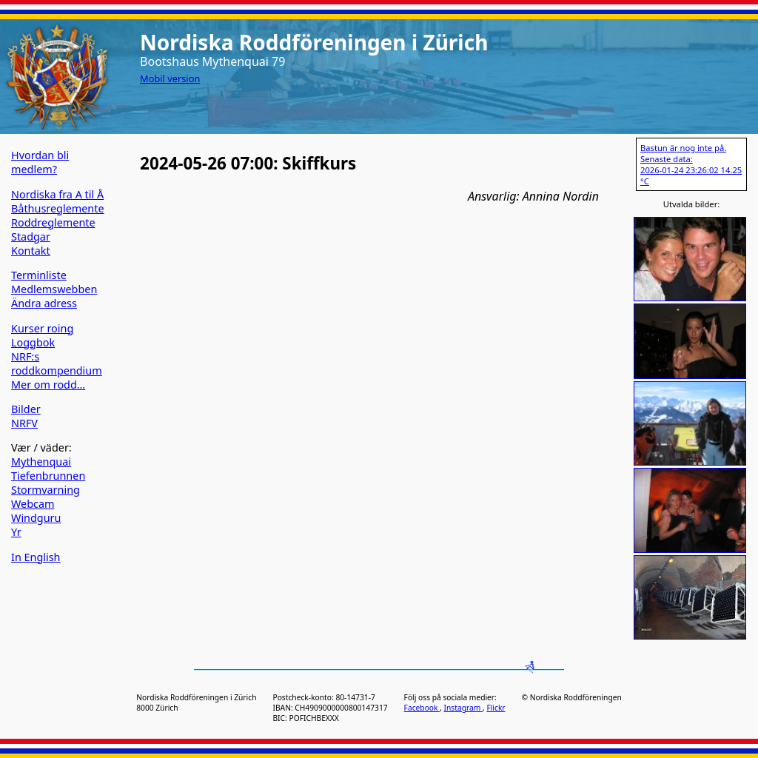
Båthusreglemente (57, 208)
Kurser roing (42, 328)
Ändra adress (44, 303)
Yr (16, 532)
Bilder (26, 409)
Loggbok (33, 342)
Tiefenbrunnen (48, 476)
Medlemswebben (54, 289)
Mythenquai (41, 462)
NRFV (24, 423)
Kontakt (30, 251)
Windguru (36, 518)
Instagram (463, 707)
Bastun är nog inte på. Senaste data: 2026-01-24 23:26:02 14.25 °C (691, 164)
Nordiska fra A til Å (57, 194)
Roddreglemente (53, 222)
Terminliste (39, 275)
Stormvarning (45, 490)
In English (35, 557)
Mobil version (170, 78)
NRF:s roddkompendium (56, 363)
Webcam (33, 504)
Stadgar (30, 236)
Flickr (495, 707)
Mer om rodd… (48, 385)
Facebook (422, 707)
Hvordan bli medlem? (40, 162)
